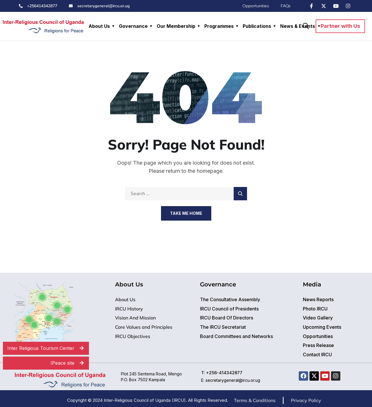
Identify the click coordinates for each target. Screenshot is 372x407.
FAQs (286, 6)
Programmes (219, 26)
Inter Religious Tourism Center (48, 348)
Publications (257, 26)
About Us (99, 26)
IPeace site (70, 363)
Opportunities (255, 6)
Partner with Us (340, 26)
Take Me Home (186, 213)
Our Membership (176, 26)
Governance (133, 26)
